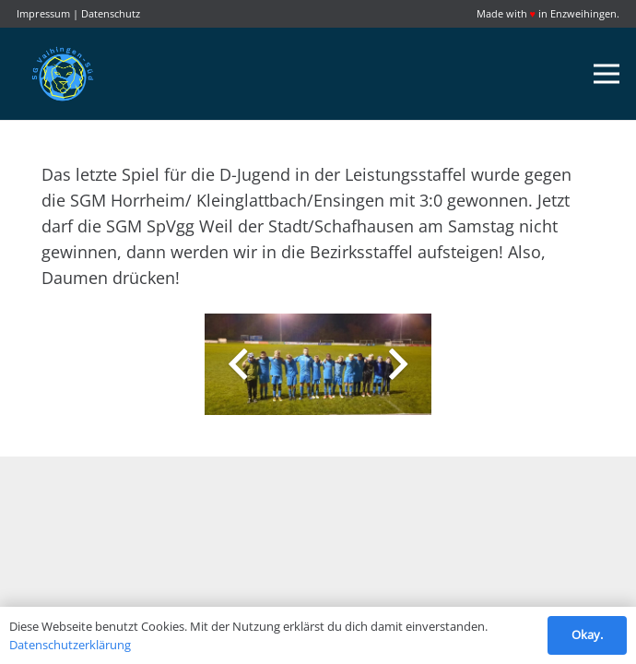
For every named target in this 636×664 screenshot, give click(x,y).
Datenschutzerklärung (70, 644)
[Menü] (607, 74)
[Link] (63, 74)
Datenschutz (110, 13)
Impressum (43, 13)
